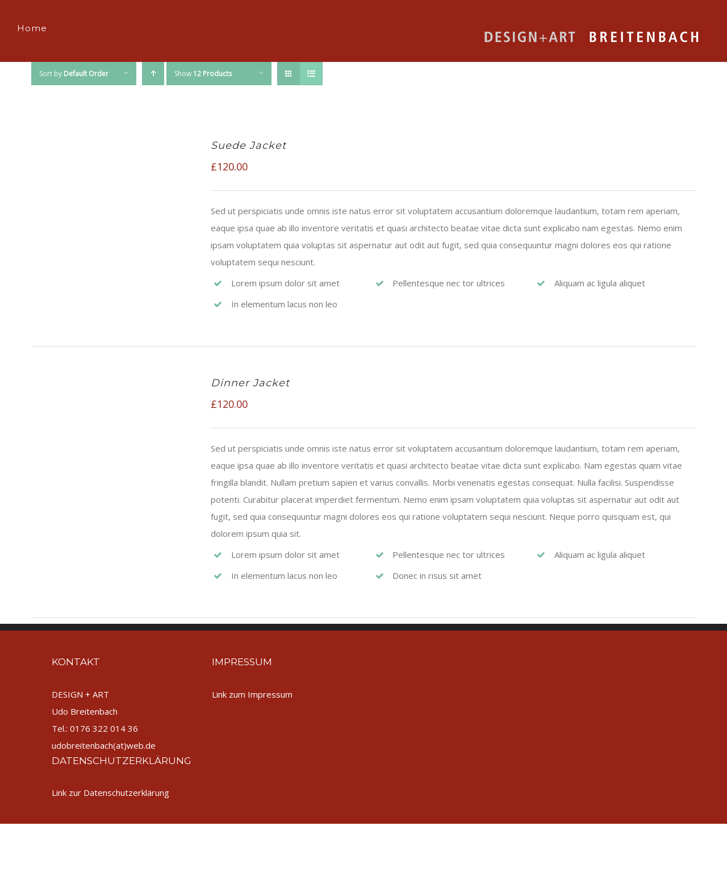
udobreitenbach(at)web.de (104, 745)
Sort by (73, 73)
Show (203, 73)
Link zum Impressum (252, 694)
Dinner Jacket (250, 383)
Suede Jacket (248, 145)
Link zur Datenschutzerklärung (110, 792)
